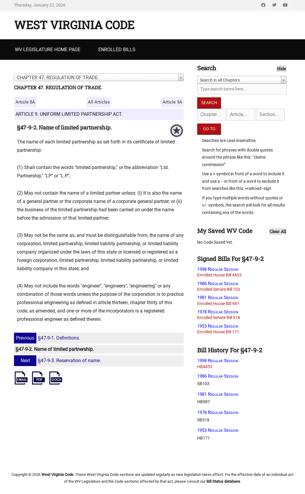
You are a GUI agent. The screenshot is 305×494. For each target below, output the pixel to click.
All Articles (99, 102)
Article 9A (172, 102)
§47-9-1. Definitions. (47, 338)
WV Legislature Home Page (47, 49)
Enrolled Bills (117, 49)
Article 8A (25, 102)
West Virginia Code (74, 24)
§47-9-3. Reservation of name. (58, 360)
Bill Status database (223, 481)
